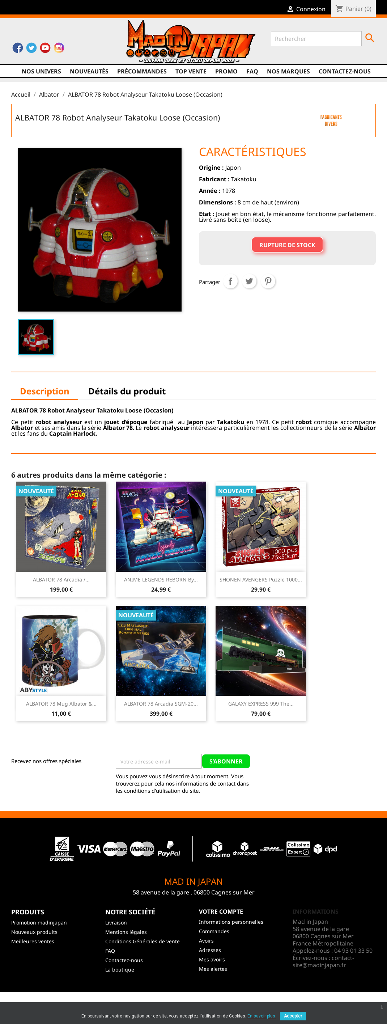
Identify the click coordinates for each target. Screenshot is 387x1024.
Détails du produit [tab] (127, 391)
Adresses (210, 950)
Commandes (214, 931)
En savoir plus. (261, 1016)
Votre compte (221, 911)
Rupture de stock (287, 245)
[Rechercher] (316, 38)
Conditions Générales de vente (142, 941)
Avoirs (206, 940)
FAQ (252, 71)
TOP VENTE (191, 71)
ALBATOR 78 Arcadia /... (61, 579)
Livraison (116, 922)
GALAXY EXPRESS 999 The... (261, 703)
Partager (230, 281)
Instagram (59, 49)
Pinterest (268, 281)
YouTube (45, 49)
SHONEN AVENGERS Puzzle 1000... (261, 579)
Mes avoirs (212, 959)
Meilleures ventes (32, 941)
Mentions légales (126, 931)
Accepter (293, 1016)
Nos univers (41, 71)
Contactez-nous (345, 71)
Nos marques (288, 71)
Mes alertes (213, 968)
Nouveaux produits (34, 931)
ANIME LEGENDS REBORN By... (161, 579)
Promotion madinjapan (39, 922)
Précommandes (142, 71)
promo (226, 71)
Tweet (249, 281)
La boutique (119, 969)
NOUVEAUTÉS (89, 71)
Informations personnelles (231, 921)
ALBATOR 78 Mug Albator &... (61, 703)
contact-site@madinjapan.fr (323, 961)
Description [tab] (44, 391)
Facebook (17, 49)
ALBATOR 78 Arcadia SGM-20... (161, 703)
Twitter (31, 49)
